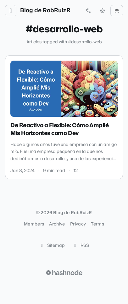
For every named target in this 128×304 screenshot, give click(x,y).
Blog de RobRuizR (45, 10)
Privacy (78, 224)
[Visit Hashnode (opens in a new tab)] (64, 272)
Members (34, 224)
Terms (97, 224)
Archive (57, 224)
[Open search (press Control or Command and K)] (88, 10)
